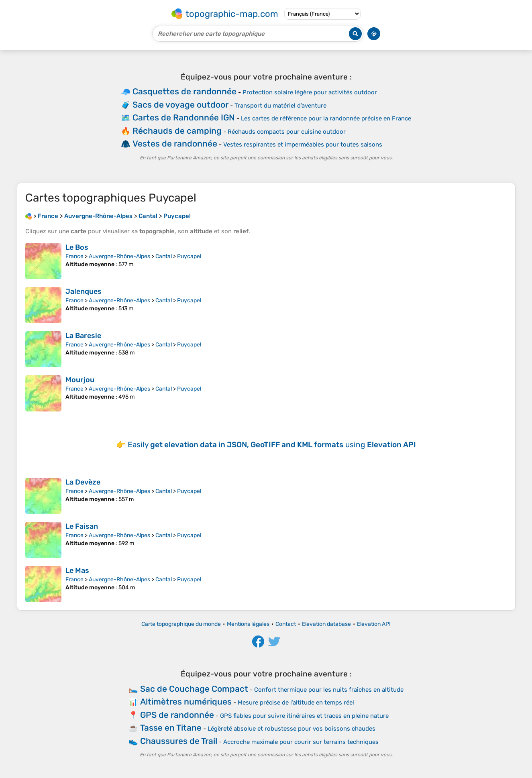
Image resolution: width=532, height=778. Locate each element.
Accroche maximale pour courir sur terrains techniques (301, 741)
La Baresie (83, 335)
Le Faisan (81, 526)
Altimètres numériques (186, 702)
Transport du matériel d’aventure (280, 105)
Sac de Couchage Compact (194, 689)
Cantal (163, 256)
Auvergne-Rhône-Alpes (119, 256)
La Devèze (82, 482)
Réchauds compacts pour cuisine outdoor (287, 131)
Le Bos (76, 247)
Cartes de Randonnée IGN (183, 117)
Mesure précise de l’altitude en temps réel (296, 702)
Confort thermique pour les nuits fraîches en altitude (329, 689)
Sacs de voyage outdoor (180, 105)
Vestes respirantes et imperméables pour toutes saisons (302, 144)
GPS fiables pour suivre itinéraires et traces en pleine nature (304, 715)
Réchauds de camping (177, 131)
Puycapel (189, 256)
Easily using (272, 444)
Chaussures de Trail (178, 741)
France (74, 256)
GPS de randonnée (177, 715)
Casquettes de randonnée (184, 91)
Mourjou (79, 379)
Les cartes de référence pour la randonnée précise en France (326, 118)
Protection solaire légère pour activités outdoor (310, 92)
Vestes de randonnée (174, 143)
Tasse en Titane (171, 728)
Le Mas (77, 570)
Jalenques (83, 291)
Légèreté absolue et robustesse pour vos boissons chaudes (291, 728)
